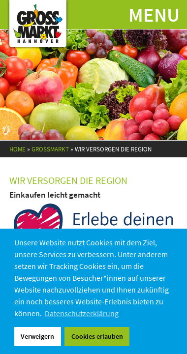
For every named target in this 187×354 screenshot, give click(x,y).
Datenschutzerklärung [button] (82, 313)
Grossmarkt (50, 149)
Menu (154, 14)
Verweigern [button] (37, 336)
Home (17, 149)
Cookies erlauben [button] (97, 336)
